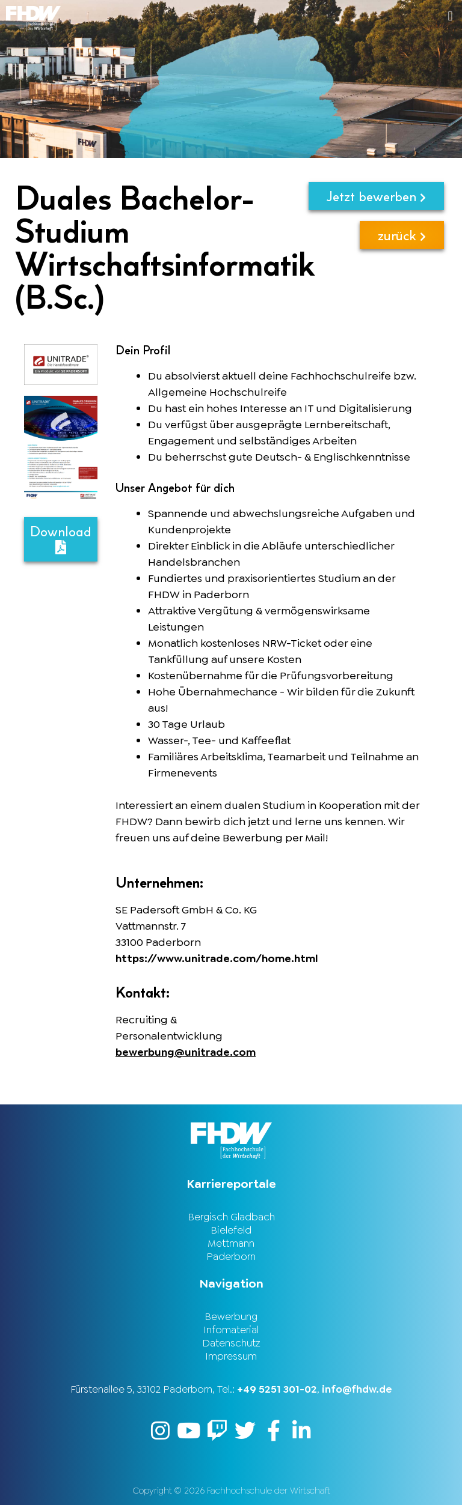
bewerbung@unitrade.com (186, 1052)
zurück (402, 235)
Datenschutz (231, 1342)
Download (60, 538)
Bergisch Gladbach (231, 1216)
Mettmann (231, 1243)
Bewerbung (231, 1316)
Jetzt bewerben (376, 196)
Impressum (231, 1356)
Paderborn (231, 1256)
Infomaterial (231, 1329)
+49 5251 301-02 (277, 1389)
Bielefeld (231, 1230)
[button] (346, 16)
